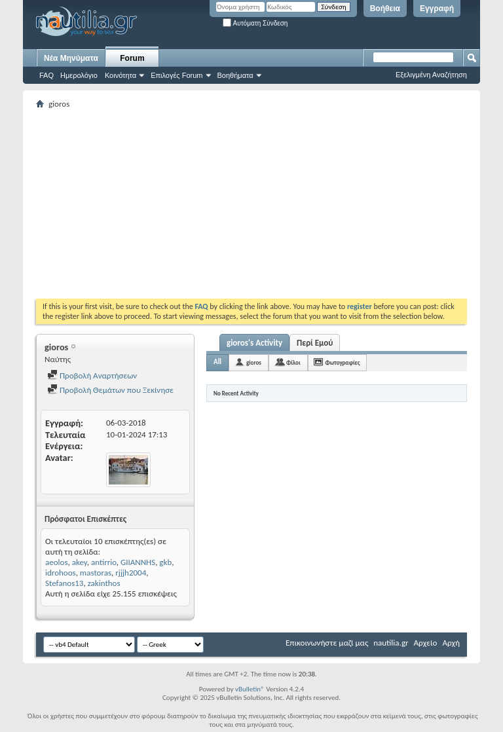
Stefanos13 (64, 583)
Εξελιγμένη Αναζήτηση (431, 75)
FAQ (46, 75)
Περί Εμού (315, 343)
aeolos (56, 562)
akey (79, 562)
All (217, 361)
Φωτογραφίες (343, 362)
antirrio (104, 562)
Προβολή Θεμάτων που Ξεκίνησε (110, 390)
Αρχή (451, 643)
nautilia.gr (390, 643)
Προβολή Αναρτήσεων (92, 375)
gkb (165, 562)
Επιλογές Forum (176, 75)
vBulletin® (250, 689)
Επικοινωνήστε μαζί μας (327, 643)
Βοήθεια (385, 8)
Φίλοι (293, 362)
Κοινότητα (120, 75)
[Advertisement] (269, 203)
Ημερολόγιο (79, 75)
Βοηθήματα (235, 75)
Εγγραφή (437, 8)
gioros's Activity (254, 343)
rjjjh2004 (130, 572)
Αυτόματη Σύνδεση (255, 23)
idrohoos (60, 572)
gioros (253, 362)
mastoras (95, 572)
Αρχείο (426, 643)
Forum (132, 58)
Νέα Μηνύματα (71, 58)
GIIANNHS (138, 562)
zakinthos (104, 583)
